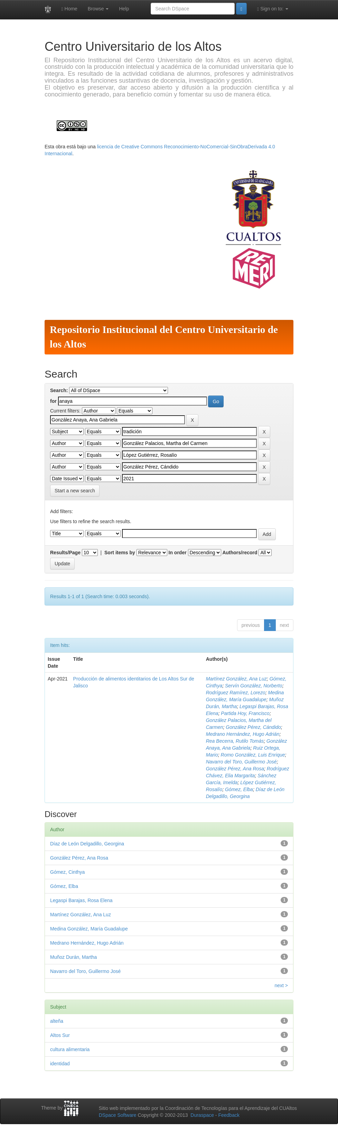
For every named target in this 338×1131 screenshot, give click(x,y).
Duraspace (202, 1115)
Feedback (228, 1115)
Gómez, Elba (239, 789)
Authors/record (239, 552)
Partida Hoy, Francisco (245, 713)
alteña (56, 1021)
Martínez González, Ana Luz (236, 679)
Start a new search (75, 490)
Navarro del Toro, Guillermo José (241, 761)
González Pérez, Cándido (253, 727)
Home (69, 9)
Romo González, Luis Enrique (253, 755)
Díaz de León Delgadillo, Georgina (87, 843)
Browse (98, 8)
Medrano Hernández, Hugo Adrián (243, 734)
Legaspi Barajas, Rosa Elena (81, 900)
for (53, 401)
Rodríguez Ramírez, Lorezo (235, 692)
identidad (60, 1063)
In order (178, 552)
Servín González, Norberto (253, 685)
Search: (59, 390)
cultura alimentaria (70, 1049)
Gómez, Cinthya (67, 872)
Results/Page (65, 552)
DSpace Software (118, 1115)
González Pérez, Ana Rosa (235, 768)
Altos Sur (60, 1035)
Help (124, 8)
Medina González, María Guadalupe (89, 928)
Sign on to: (272, 9)
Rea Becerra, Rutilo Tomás (235, 741)
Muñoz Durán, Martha (73, 957)
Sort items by (119, 552)
